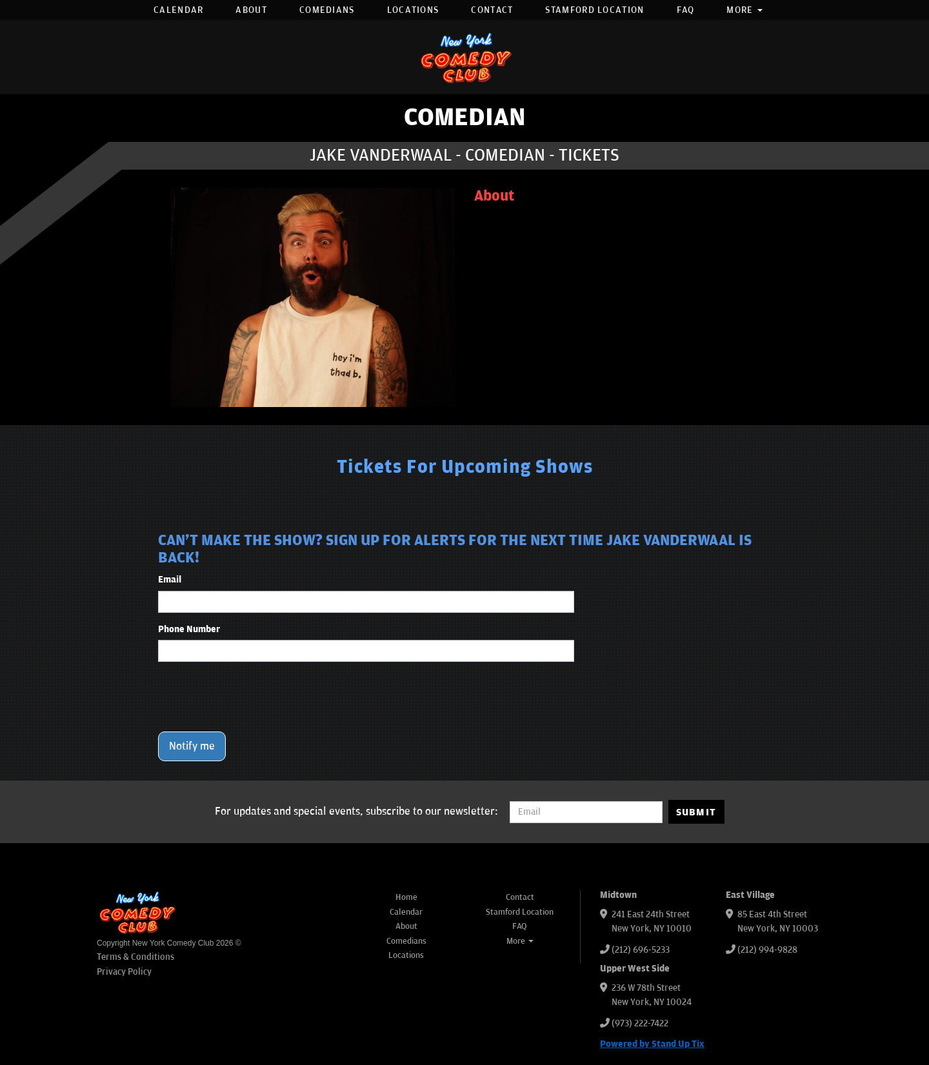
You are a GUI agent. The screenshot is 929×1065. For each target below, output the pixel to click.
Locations (413, 10)
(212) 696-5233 (641, 949)
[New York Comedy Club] (464, 57)
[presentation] (256, 697)
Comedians (327, 10)
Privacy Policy (124, 971)
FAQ (686, 10)
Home (406, 897)
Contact (492, 10)
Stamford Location (594, 10)
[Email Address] (586, 812)
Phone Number (189, 629)
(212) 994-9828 (767, 949)
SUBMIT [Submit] (696, 812)
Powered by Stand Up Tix (652, 1044)
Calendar (178, 10)
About (251, 10)
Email (169, 579)
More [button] (744, 10)
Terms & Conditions (135, 956)
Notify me (192, 746)
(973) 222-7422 (640, 1023)
